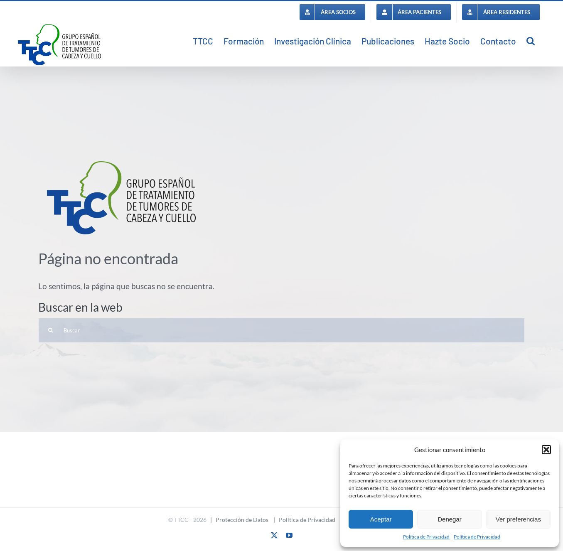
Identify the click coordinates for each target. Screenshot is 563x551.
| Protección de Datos (237, 519)
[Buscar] (281, 330)
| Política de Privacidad (302, 519)
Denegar (450, 519)
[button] (546, 449)
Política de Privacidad (426, 537)
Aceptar (381, 519)
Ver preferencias (518, 519)
